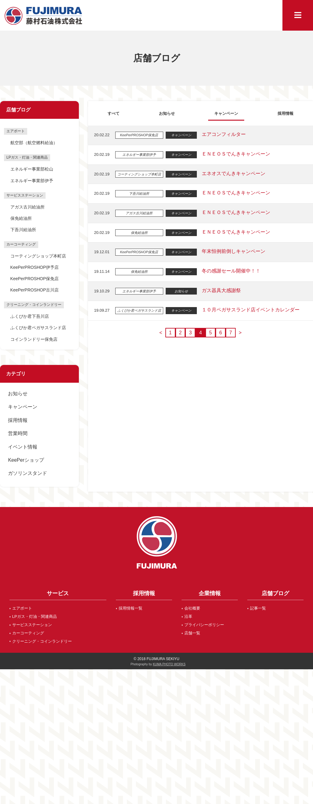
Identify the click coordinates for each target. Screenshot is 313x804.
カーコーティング (28, 633)
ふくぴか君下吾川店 (29, 316)
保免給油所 (21, 218)
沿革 (188, 616)
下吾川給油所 (23, 229)
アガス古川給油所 (27, 207)
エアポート (22, 608)
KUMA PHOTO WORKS (169, 664)
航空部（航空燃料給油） (33, 142)
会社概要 (192, 608)
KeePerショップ (26, 460)
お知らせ (18, 393)
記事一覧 (258, 608)
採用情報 (18, 420)
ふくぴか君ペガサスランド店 (38, 327)
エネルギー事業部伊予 (31, 180)
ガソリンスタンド (27, 473)
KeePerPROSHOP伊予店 (34, 267)
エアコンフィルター (223, 134)
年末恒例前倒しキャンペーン (232, 251)
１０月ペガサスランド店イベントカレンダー (249, 309)
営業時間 (18, 433)
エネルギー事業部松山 (31, 169)
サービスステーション (32, 624)
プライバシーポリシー (204, 624)
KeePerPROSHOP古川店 (34, 289)
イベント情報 (22, 446)
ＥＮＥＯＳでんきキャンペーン (235, 153)
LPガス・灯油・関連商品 (34, 616)
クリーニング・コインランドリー (42, 641)
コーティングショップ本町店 (38, 256)
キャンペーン (22, 406)
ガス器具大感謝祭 (220, 290)
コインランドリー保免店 (33, 339)
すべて (113, 113)
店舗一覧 (192, 633)
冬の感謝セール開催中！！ (230, 270)
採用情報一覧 (130, 608)
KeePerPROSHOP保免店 (34, 278)
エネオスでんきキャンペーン (232, 173)
